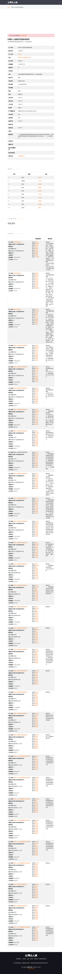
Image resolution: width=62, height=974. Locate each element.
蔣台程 (36, 769)
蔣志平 (40, 177)
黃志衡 (40, 197)
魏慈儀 (36, 280)
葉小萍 (36, 371)
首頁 (8, 7)
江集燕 (36, 255)
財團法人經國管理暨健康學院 (20, 345)
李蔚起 (36, 761)
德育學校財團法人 (17, 242)
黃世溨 (36, 574)
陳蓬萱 (36, 273)
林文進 (36, 250)
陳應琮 (40, 187)
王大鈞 (40, 194)
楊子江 (36, 316)
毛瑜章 (36, 345)
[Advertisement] (31, 22)
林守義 (36, 766)
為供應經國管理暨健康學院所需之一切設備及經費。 (20, 41)
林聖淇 (36, 245)
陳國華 (37, 288)
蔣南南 (40, 201)
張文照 (36, 932)
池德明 (36, 252)
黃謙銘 (36, 319)
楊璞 (36, 567)
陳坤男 (36, 763)
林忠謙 (36, 787)
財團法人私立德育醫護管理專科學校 (21, 756)
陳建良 (36, 248)
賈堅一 (40, 207)
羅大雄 (36, 759)
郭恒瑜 (36, 242)
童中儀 (37, 257)
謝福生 (40, 191)
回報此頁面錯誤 (31, 968)
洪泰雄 (36, 283)
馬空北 (36, 350)
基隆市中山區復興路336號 (24, 57)
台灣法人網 (12, 2)
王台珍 (19, 54)
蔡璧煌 (36, 684)
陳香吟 (36, 253)
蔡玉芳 (36, 286)
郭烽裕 (40, 204)
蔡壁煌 (36, 876)
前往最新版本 (23, 35)
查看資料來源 (21, 156)
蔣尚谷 (36, 367)
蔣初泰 (37, 243)
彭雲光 (40, 184)
